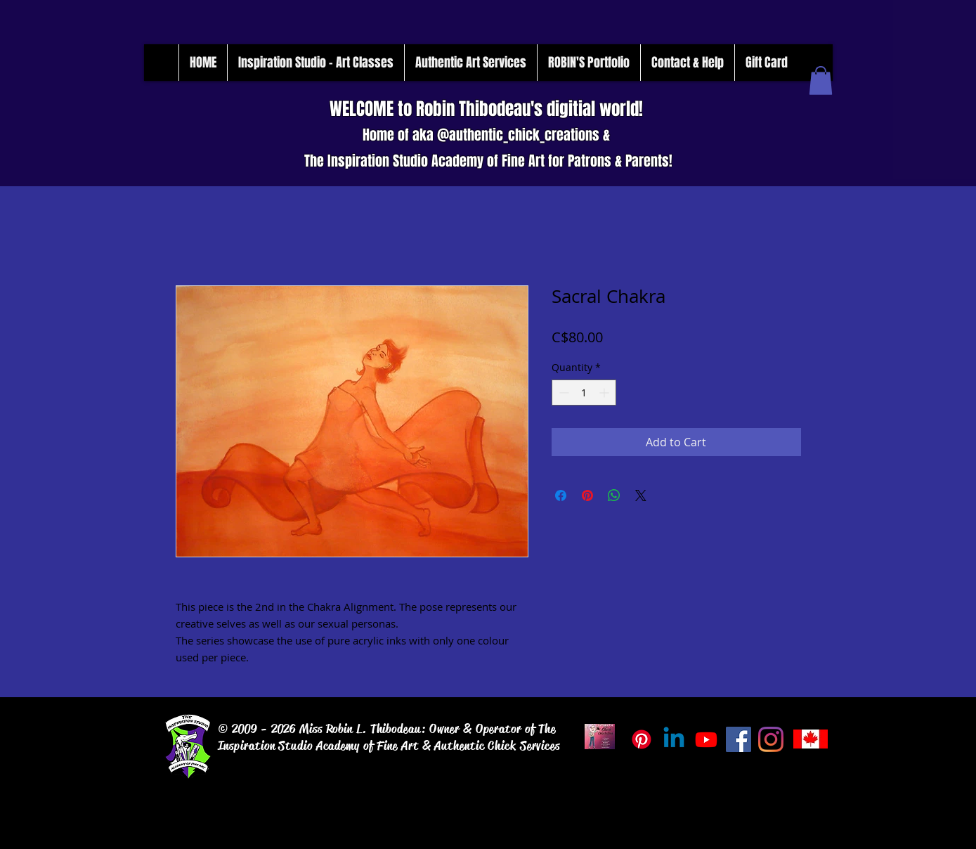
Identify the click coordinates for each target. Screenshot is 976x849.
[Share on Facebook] (560, 495)
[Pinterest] (641, 739)
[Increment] (605, 392)
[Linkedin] (674, 739)
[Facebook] (738, 739)
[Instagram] (770, 739)
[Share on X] (640, 495)
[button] (821, 80)
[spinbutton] (584, 392)
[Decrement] (562, 392)
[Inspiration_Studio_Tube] (706, 739)
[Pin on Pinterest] (587, 495)
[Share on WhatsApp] (614, 495)
